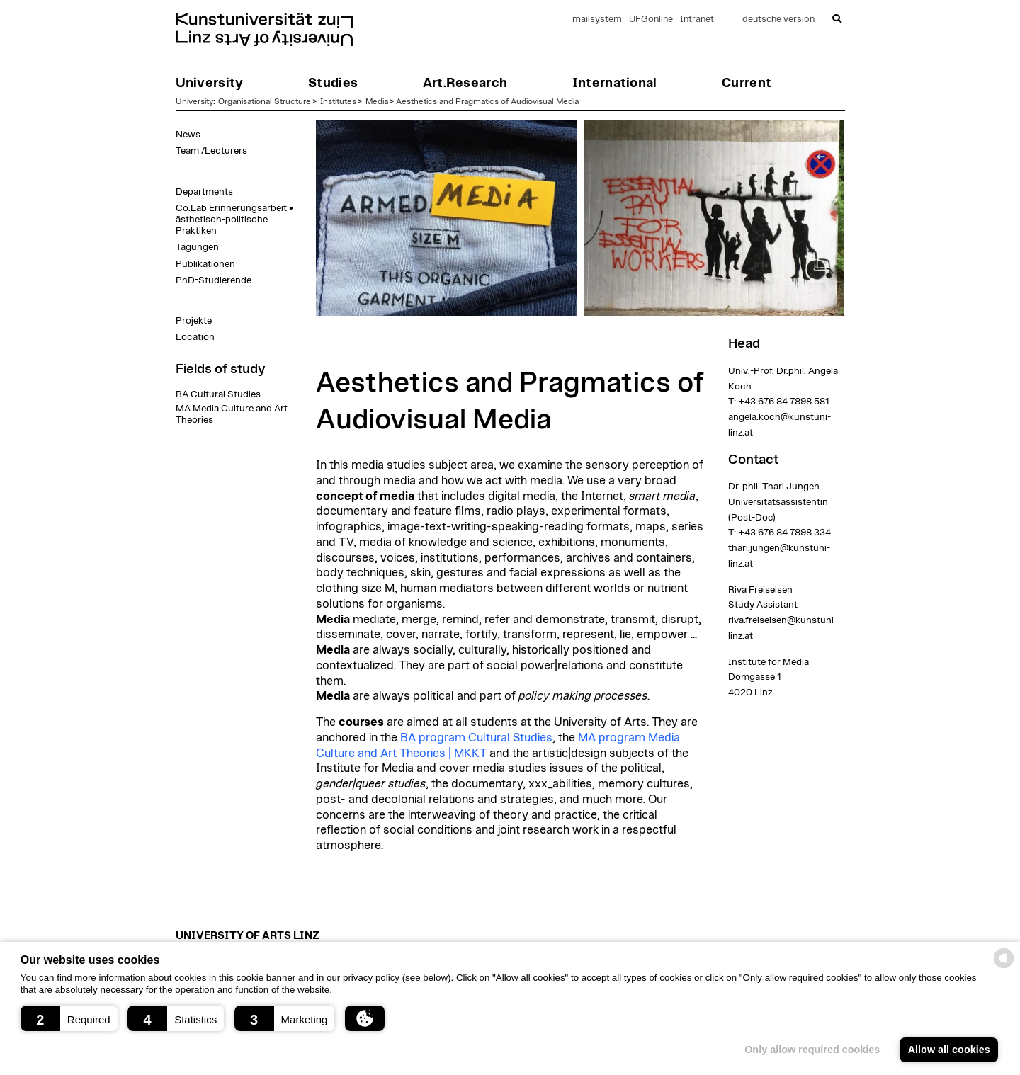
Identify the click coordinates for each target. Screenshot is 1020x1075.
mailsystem (597, 19)
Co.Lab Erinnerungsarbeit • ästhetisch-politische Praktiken (234, 219)
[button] (69, 1018)
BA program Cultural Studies (476, 738)
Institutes (338, 101)
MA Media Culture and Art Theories (232, 414)
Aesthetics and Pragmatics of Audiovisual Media (487, 101)
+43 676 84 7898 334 (784, 533)
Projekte (194, 321)
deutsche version (778, 19)
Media (377, 101)
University (194, 101)
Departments (204, 192)
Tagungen (197, 247)
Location (195, 337)
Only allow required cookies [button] (812, 1049)
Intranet (697, 19)
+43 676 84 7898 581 (783, 401)
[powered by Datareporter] (1003, 967)
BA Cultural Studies (218, 394)
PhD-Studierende (213, 280)
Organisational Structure (264, 101)
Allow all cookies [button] (949, 1049)
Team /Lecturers (211, 151)
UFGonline (651, 19)
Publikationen (205, 264)
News (188, 135)
